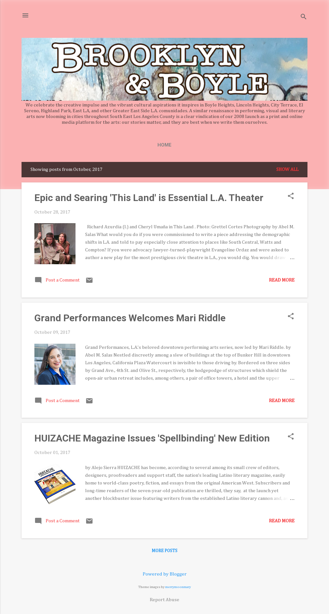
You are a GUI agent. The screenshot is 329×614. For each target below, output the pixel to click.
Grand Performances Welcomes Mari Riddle (130, 318)
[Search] (303, 17)
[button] (291, 196)
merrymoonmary (178, 587)
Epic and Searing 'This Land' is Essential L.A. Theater (148, 197)
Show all (287, 169)
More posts (164, 551)
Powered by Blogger (165, 574)
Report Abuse (164, 599)
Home (164, 145)
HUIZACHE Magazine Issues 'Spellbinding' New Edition (152, 438)
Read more (282, 280)
